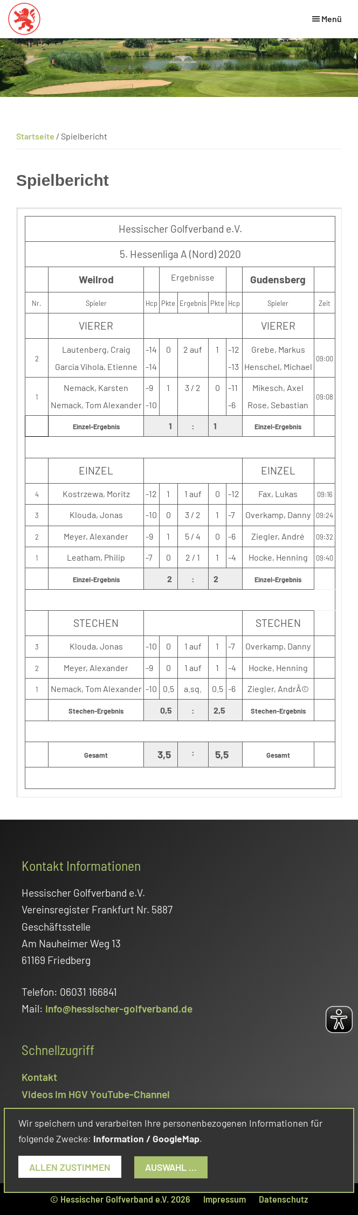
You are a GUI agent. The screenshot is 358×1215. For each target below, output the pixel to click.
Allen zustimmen (70, 1167)
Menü (331, 18)
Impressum (224, 1199)
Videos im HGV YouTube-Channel (96, 1094)
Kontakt (39, 1077)
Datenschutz (283, 1199)
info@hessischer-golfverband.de (118, 1008)
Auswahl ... (171, 1167)
